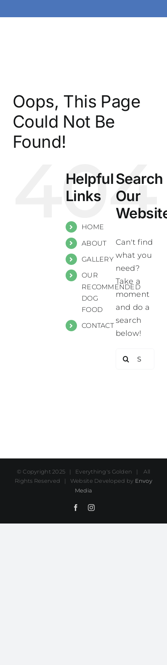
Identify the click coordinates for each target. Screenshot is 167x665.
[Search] (126, 358)
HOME (93, 227)
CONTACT (98, 326)
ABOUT (94, 243)
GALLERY (98, 259)
